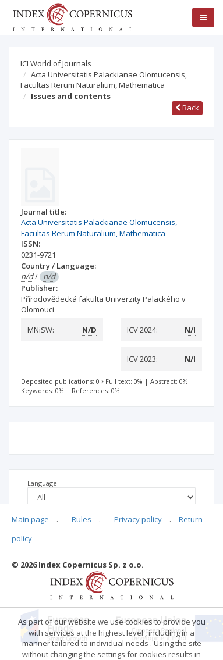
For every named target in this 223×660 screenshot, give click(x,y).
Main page (30, 519)
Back (187, 107)
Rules (81, 519)
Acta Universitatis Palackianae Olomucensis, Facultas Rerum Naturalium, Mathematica (103, 80)
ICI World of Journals (55, 63)
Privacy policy (138, 519)
